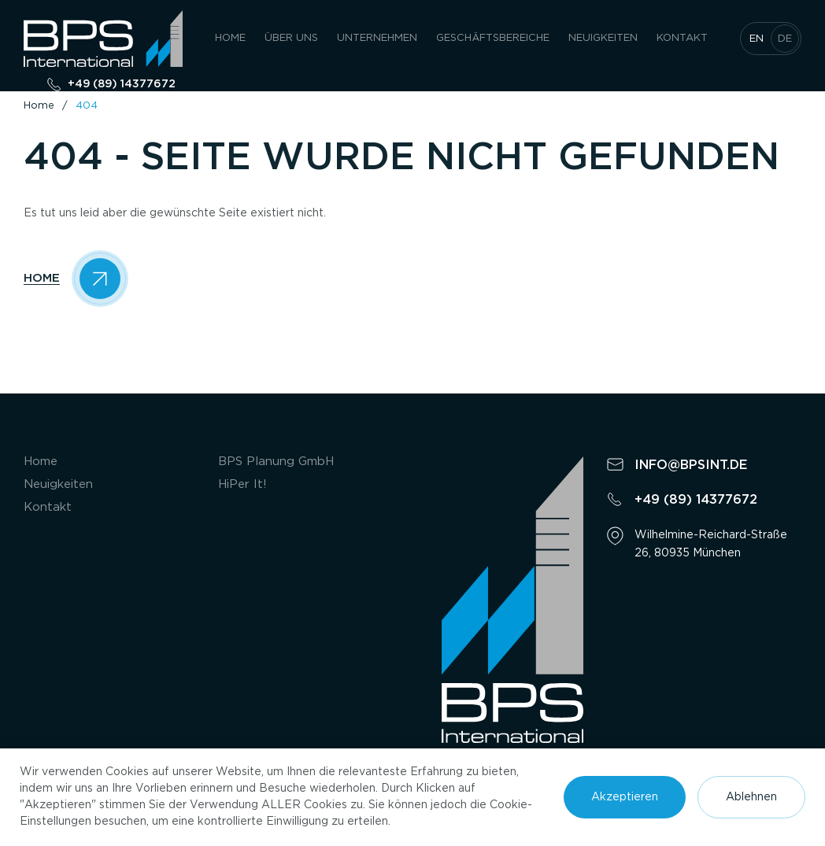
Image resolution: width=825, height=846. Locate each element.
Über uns (291, 38)
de (785, 39)
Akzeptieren (624, 797)
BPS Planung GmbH (276, 461)
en (756, 39)
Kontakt (682, 38)
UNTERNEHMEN (377, 38)
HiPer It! (242, 484)
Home (230, 38)
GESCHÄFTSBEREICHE (492, 38)
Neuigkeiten (603, 38)
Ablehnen (751, 797)
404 (87, 106)
